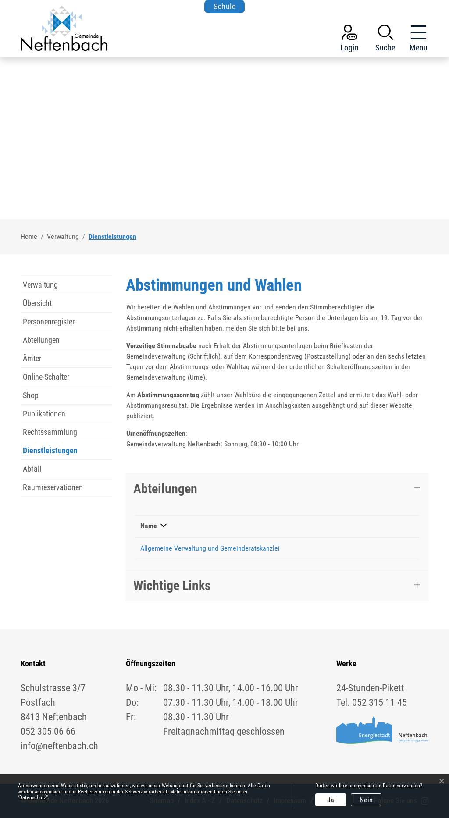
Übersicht (37, 303)
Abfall (32, 468)
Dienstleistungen (50, 453)
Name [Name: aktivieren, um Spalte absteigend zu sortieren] (148, 526)
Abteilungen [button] (165, 488)
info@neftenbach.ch (381, 548)
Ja (330, 800)
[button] (385, 39)
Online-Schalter (46, 376)
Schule (224, 6)
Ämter (32, 358)
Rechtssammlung (50, 432)
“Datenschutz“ (33, 797)
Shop (31, 395)
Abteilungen (41, 340)
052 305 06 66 (319, 548)
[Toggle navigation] (416, 39)
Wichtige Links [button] (172, 585)
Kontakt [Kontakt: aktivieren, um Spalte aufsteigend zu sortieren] (364, 526)
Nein (366, 800)
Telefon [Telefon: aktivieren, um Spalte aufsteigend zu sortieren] (309, 526)
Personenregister (49, 321)
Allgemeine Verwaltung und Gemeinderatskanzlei (210, 548)
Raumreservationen (53, 487)
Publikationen (44, 413)
